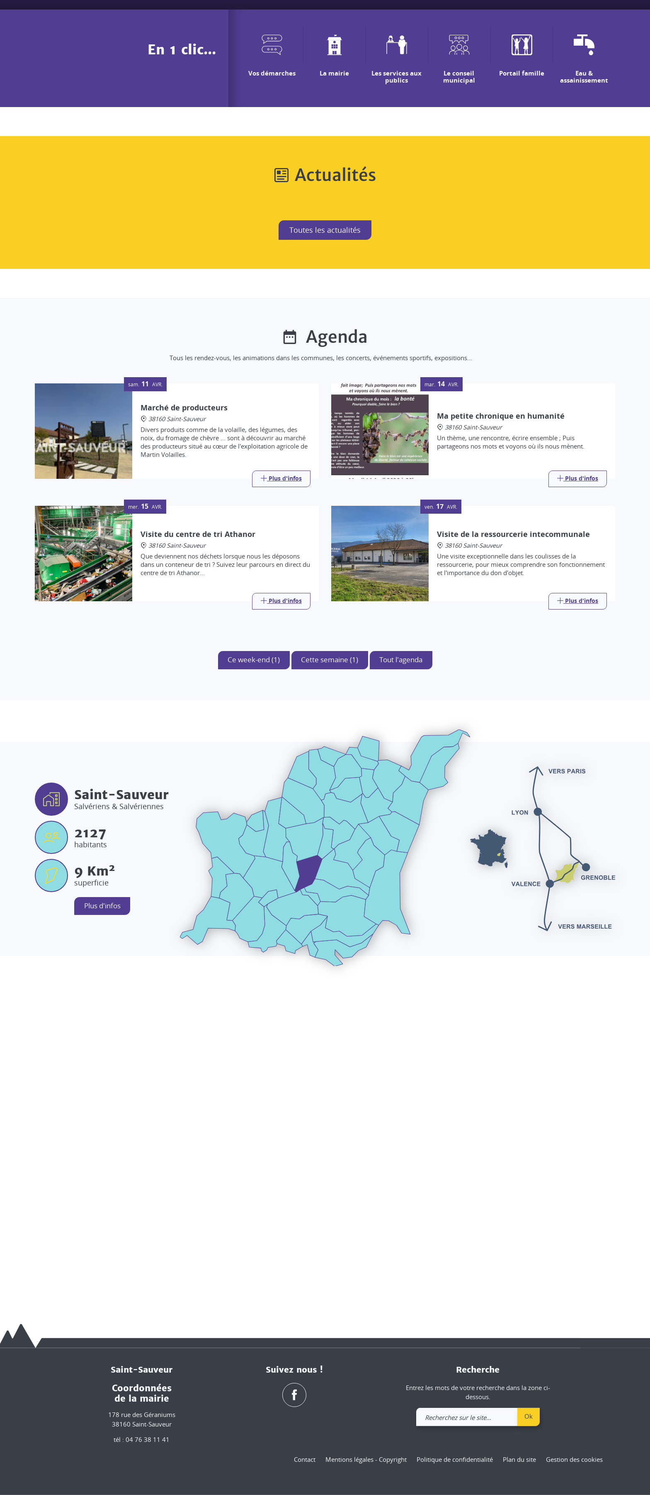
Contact (304, 1459)
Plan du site (519, 1459)
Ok (528, 1416)
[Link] (281, 795)
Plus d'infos (105, 1224)
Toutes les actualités (325, 546)
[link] (587, 20)
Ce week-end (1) (248, 977)
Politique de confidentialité (455, 1459)
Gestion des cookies (574, 1459)
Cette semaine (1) (329, 977)
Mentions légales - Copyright (366, 1459)
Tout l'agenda (405, 977)
